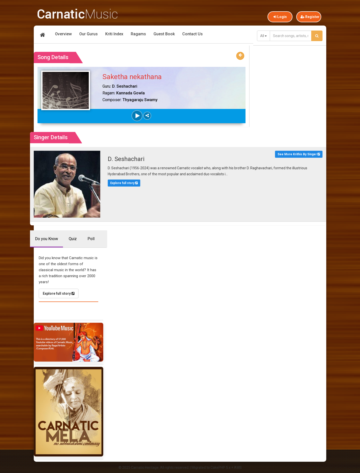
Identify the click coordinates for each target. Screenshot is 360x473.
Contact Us (192, 34)
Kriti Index (114, 34)
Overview (63, 34)
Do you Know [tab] (46, 238)
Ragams (138, 34)
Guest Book (164, 34)
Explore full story (124, 183)
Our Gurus (88, 34)
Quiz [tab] (73, 238)
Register (310, 17)
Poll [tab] (91, 238)
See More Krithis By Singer (299, 154)
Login (280, 17)
